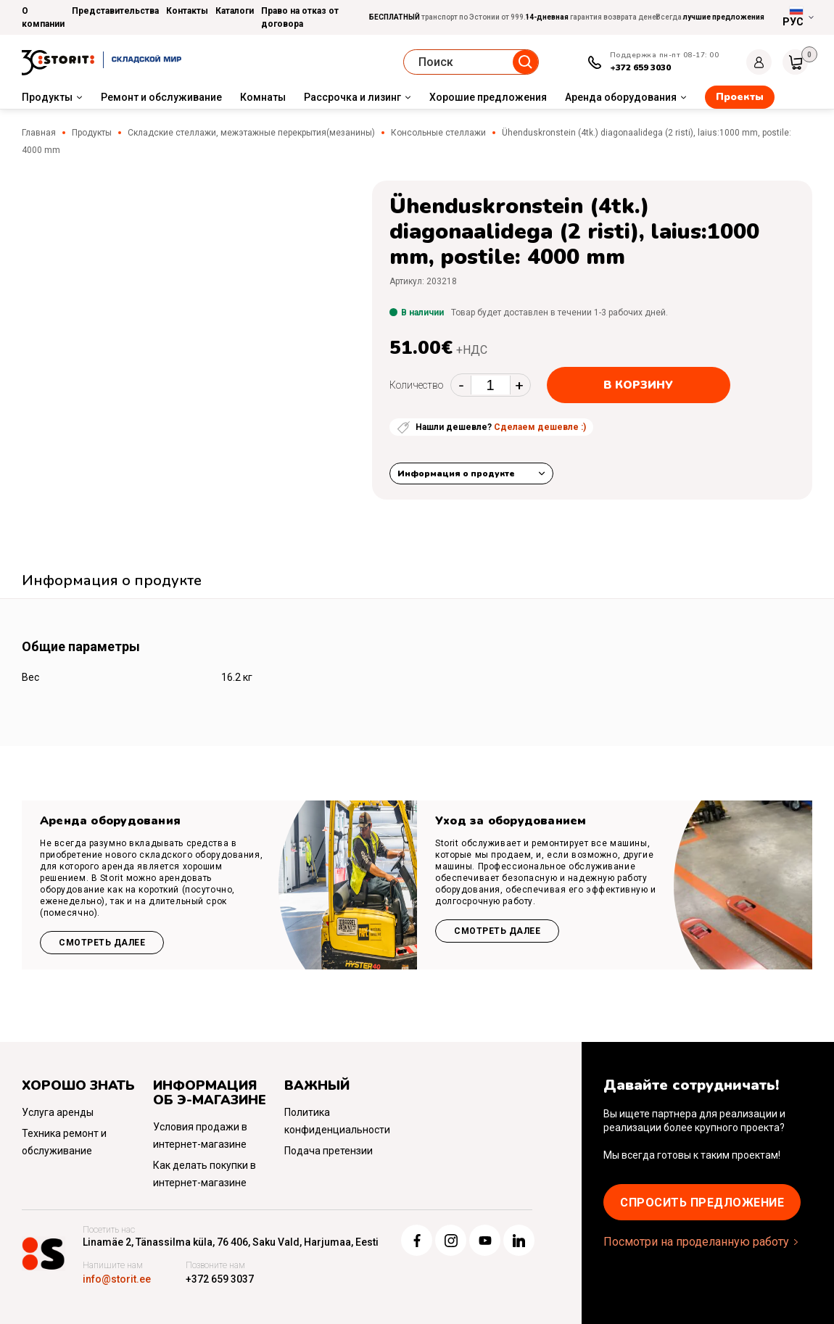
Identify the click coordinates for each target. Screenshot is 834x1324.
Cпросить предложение (702, 1202)
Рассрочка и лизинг (352, 97)
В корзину (638, 385)
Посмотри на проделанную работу (696, 1242)
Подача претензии (328, 1151)
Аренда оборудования (621, 97)
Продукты (47, 97)
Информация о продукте (456, 473)
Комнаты (263, 97)
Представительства (115, 11)
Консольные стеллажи (438, 133)
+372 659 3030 (640, 67)
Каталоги (234, 11)
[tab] (112, 582)
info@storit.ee (117, 1279)
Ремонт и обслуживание (161, 97)
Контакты (187, 11)
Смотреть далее (102, 943)
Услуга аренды (58, 1112)
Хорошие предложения (488, 97)
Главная (39, 133)
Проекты (740, 97)
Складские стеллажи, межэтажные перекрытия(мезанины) (251, 133)
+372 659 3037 (220, 1279)
